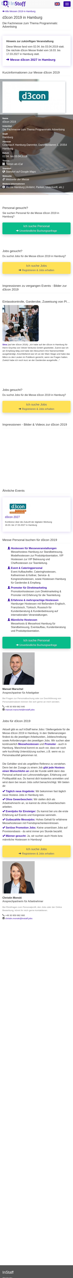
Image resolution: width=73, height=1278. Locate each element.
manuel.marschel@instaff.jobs (20, 709)
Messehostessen (28, 744)
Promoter (50, 744)
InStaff (8, 1272)
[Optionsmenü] (67, 4)
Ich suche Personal (36, 228)
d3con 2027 (12, 517)
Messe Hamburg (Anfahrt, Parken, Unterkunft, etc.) (33, 187)
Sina (4, 344)
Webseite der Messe (15, 179)
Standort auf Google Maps (19, 171)
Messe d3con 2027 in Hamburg (30, 59)
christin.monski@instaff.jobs (18, 918)
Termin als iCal (12, 164)
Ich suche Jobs (36, 268)
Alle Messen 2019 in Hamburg (18, 11)
